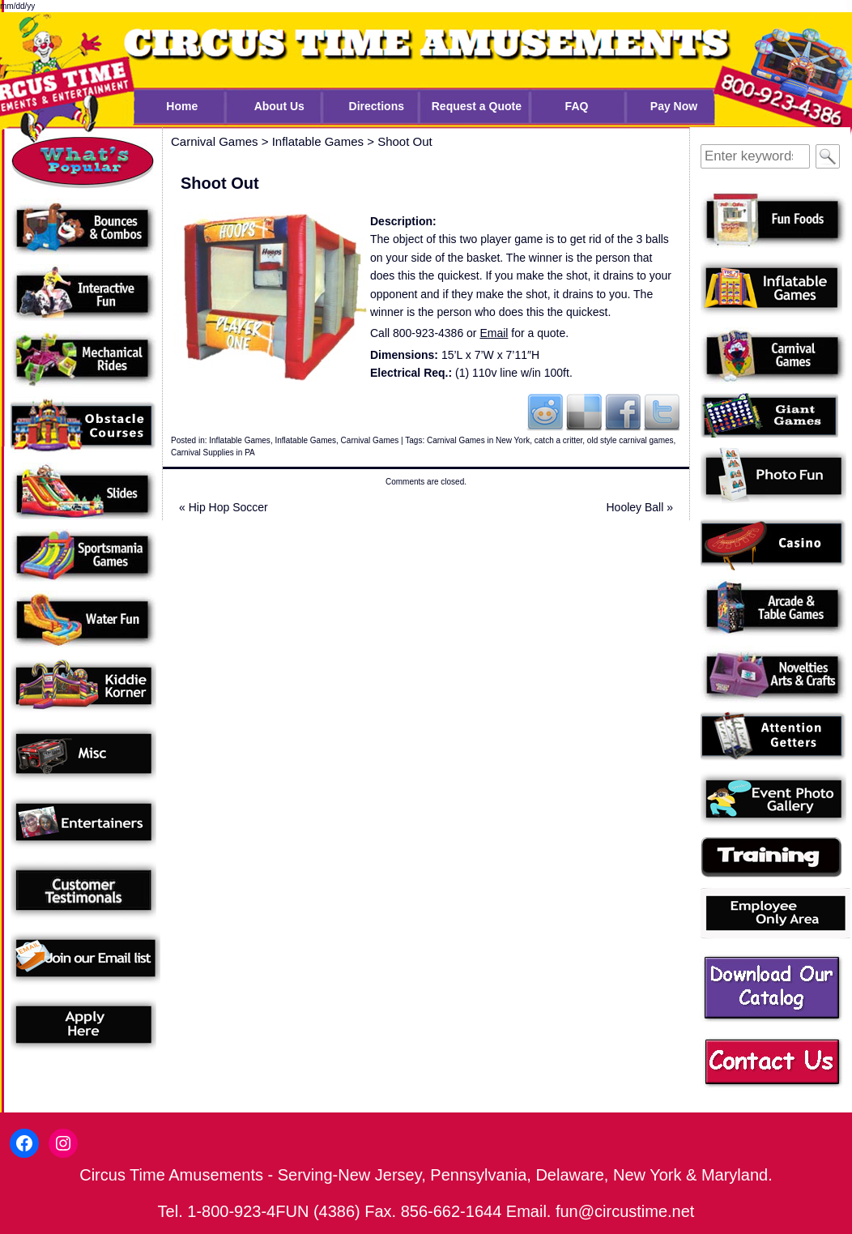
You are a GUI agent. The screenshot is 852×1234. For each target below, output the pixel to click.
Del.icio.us (583, 411)
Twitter (661, 411)
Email (493, 333)
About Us (279, 106)
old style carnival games (630, 440)
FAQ (577, 106)
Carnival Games (370, 440)
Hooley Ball (640, 507)
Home (182, 106)
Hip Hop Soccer (223, 507)
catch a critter (558, 440)
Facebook (622, 411)
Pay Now (673, 106)
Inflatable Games (240, 440)
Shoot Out (404, 141)
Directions (376, 106)
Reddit (545, 411)
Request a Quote (477, 106)
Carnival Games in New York (478, 440)
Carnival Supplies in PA (213, 452)
